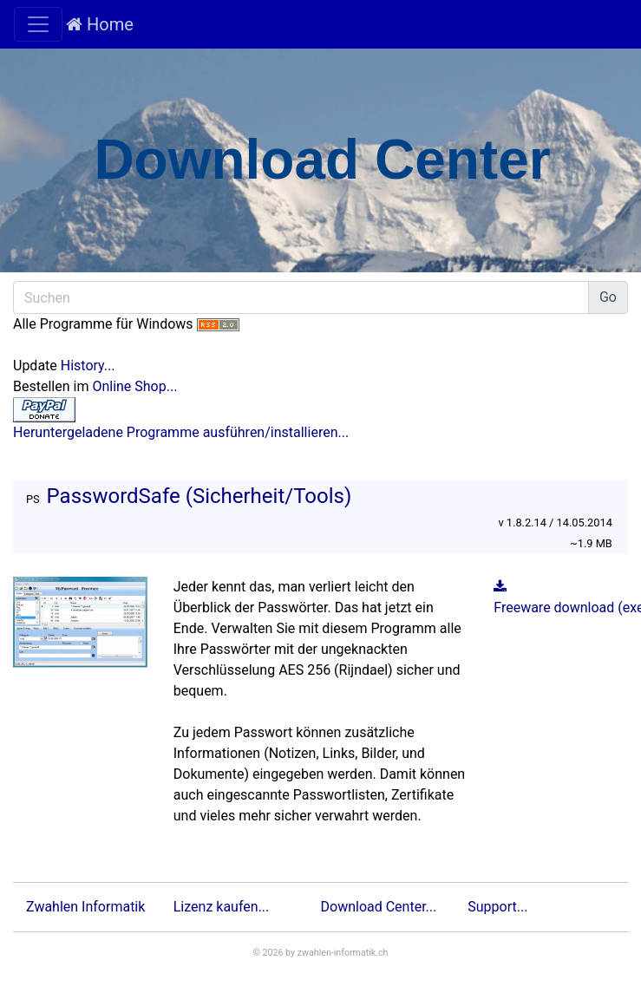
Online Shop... (134, 386)
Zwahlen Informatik (85, 906)
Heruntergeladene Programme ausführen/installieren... (181, 432)
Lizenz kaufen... (221, 906)
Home (100, 24)
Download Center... (379, 906)
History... (88, 365)
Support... (497, 906)
